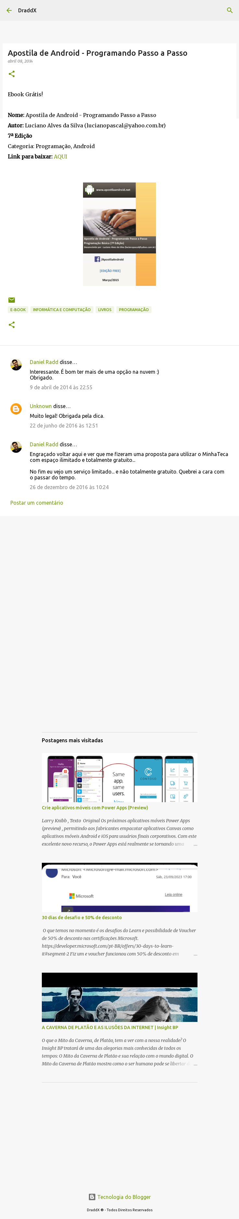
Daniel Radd (44, 362)
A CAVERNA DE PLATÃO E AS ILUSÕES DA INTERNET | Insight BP (110, 1027)
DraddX (27, 10)
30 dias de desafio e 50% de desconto (82, 917)
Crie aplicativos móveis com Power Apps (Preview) (95, 807)
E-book (18, 310)
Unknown (41, 406)
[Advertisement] (119, 571)
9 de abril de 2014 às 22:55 (61, 387)
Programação (134, 310)
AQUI (60, 156)
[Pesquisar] (230, 10)
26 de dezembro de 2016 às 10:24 (69, 487)
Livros (105, 310)
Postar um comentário (36, 503)
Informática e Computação (62, 310)
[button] (12, 74)
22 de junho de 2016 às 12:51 (64, 425)
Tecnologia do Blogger (119, 1197)
